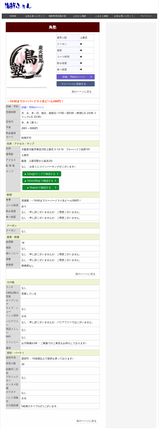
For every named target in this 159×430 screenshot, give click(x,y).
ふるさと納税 (101, 15)
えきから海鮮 (79, 15)
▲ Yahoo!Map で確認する (38, 179)
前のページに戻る (82, 91)
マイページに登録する (70, 83)
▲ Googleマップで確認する (39, 172)
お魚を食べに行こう (35, 15)
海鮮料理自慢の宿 (57, 15)
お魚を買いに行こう (124, 15)
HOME (13, 15)
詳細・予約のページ (70, 76)
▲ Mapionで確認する (41, 186)
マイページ (146, 15)
